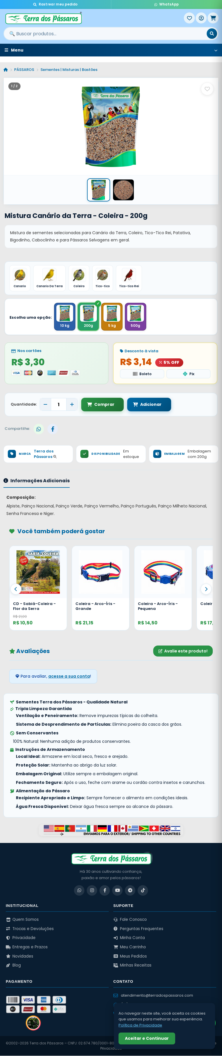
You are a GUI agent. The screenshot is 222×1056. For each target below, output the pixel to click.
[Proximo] (206, 589)
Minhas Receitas (132, 965)
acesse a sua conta (69, 676)
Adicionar (144, 405)
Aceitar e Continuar (147, 1038)
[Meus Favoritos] (189, 17)
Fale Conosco (130, 920)
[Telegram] (130, 891)
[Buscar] (212, 33)
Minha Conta (129, 938)
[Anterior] (15, 589)
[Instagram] (92, 891)
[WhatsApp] (79, 891)
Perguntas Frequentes (138, 929)
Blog (13, 965)
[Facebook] (104, 891)
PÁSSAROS (24, 69)
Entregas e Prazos (27, 947)
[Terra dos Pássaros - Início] (93, 18)
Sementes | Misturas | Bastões (68, 69)
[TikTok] (143, 891)
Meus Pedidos (130, 956)
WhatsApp (166, 4)
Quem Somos (22, 920)
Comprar (100, 405)
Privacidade (21, 938)
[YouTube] (117, 891)
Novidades (19, 956)
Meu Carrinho (129, 947)
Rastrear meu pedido (55, 4)
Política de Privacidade (140, 1025)
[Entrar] (201, 17)
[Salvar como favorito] (207, 88)
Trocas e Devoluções (30, 929)
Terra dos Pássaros (45, 454)
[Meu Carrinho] (213, 17)
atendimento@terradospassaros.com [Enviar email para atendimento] (153, 995)
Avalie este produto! (183, 651)
